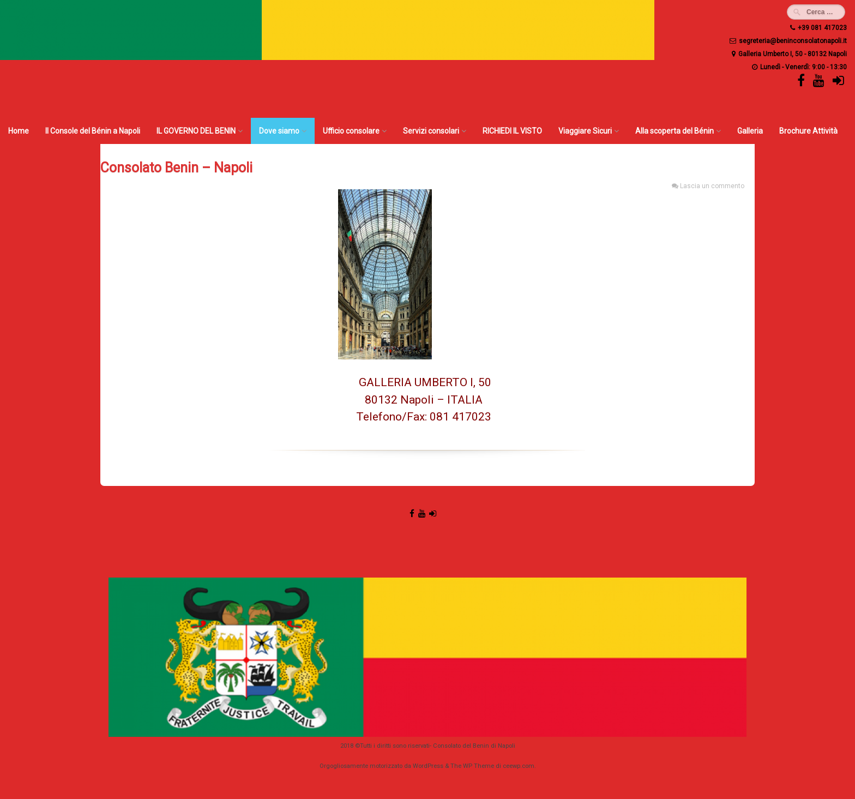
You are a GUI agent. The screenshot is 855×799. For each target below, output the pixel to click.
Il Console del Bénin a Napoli (92, 131)
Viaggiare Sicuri (585, 131)
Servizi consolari (431, 131)
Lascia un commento (712, 186)
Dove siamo (279, 131)
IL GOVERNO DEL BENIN (196, 131)
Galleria (750, 131)
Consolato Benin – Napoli (176, 168)
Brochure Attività (808, 131)
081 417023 (460, 416)
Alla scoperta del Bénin (674, 131)
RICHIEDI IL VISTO (512, 131)
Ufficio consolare (351, 131)
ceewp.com (518, 766)
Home (18, 131)
